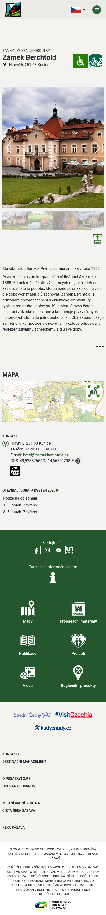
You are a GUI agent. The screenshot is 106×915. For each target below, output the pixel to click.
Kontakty (11, 754)
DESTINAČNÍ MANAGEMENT (24, 762)
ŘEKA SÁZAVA (13, 827)
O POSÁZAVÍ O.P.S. (16, 779)
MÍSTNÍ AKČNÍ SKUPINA (21, 803)
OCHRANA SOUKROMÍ (19, 786)
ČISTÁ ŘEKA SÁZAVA (18, 810)
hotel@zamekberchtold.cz (46, 455)
